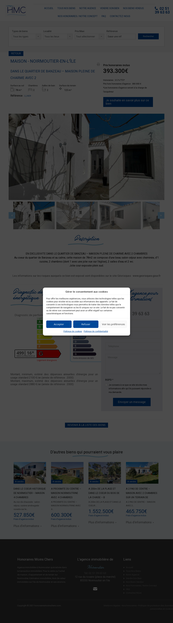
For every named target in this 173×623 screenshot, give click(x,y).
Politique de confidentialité (96, 331)
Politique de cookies (72, 331)
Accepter (59, 324)
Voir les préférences (113, 324)
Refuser (85, 324)
